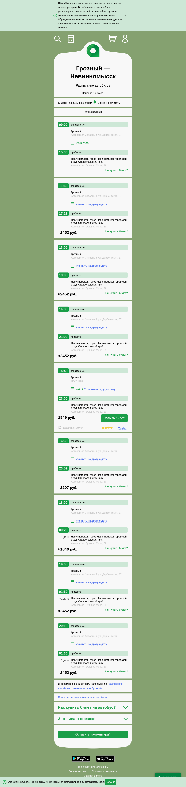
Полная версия (77, 771)
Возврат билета (93, 775)
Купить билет (114, 418)
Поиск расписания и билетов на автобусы (82, 697)
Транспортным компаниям (93, 766)
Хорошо (110, 782)
